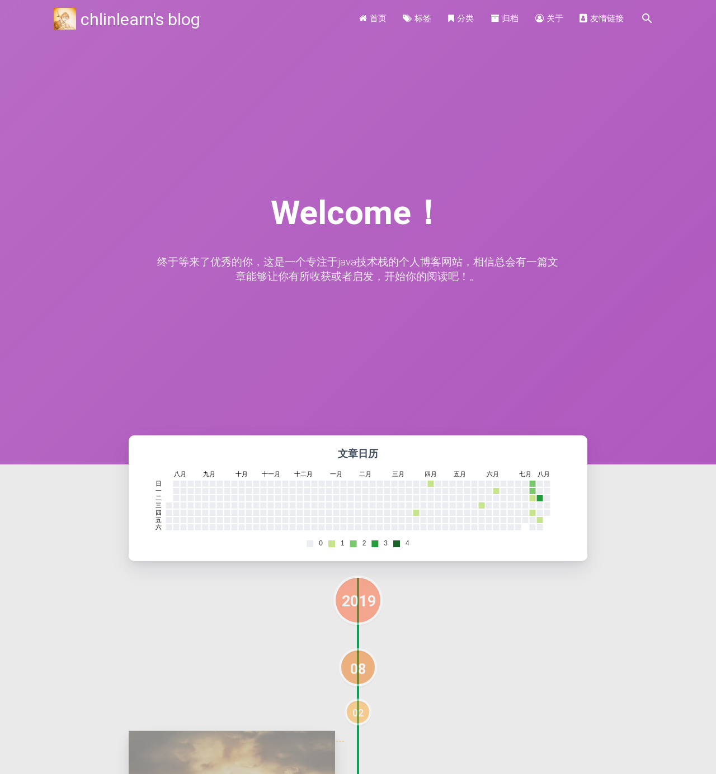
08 (358, 669)
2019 (359, 601)
